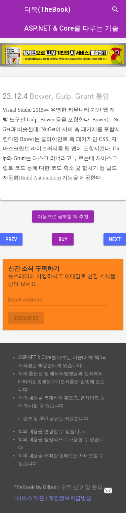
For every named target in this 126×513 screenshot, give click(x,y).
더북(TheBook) (47, 9)
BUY (63, 239)
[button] (9, 54)
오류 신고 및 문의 (86, 487)
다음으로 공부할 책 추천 (63, 216)
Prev (11, 239)
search (115, 9)
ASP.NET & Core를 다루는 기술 (71, 28)
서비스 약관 (30, 498)
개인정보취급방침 (69, 498)
